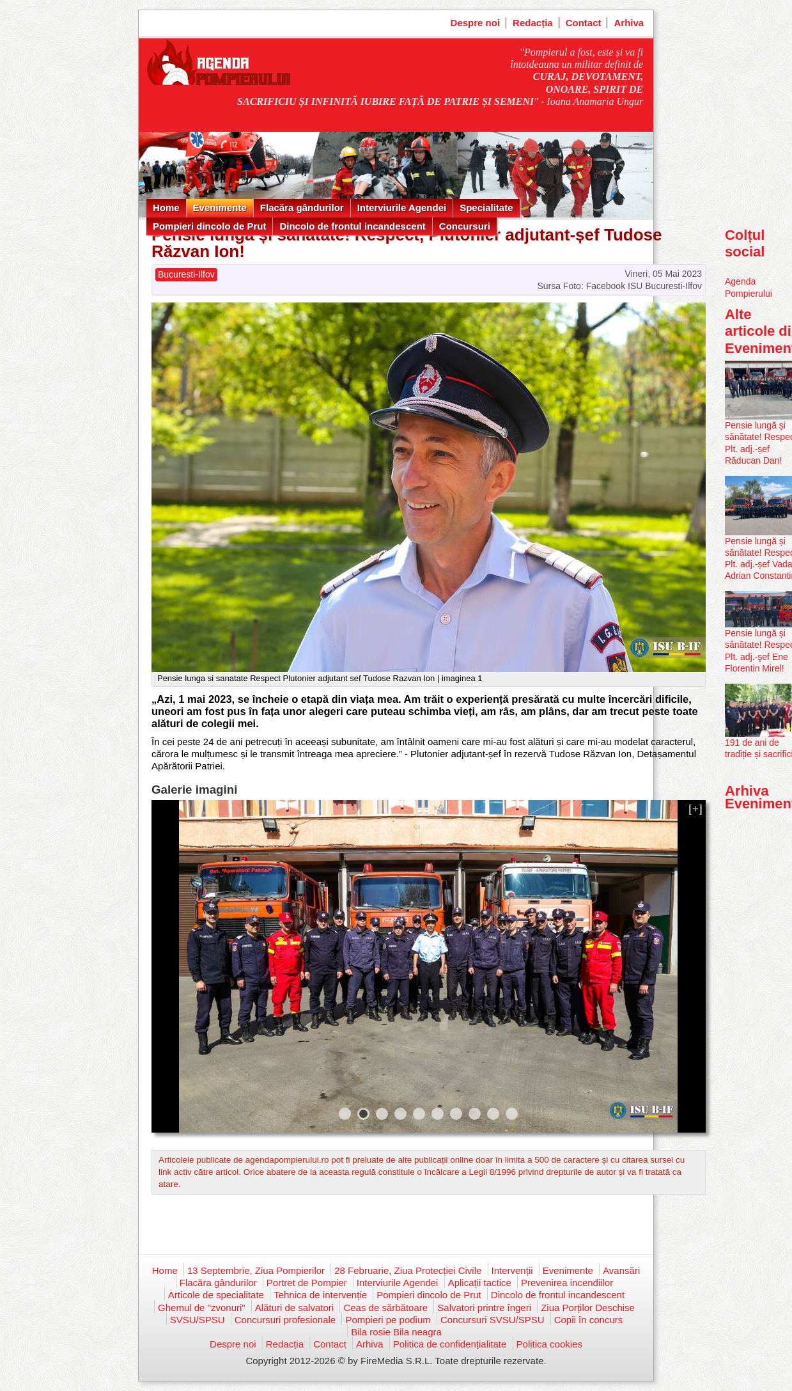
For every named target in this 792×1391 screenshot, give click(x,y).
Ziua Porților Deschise (588, 1307)
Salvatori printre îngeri (484, 1307)
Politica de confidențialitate (450, 1344)
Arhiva (629, 22)
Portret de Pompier (307, 1282)
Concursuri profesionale (285, 1319)
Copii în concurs (588, 1319)
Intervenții (512, 1270)
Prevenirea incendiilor (567, 1282)
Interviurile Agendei (401, 207)
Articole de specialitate (216, 1294)
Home (166, 207)
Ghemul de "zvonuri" (201, 1307)
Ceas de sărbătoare (385, 1307)
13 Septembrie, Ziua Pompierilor (256, 1270)
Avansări (621, 1270)
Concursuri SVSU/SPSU (492, 1319)
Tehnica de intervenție (320, 1294)
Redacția (533, 22)
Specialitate (486, 207)
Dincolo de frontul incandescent (352, 226)
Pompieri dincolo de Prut (210, 226)
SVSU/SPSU (197, 1319)
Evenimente (220, 207)
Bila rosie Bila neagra (396, 1331)
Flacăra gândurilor (302, 207)
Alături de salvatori (294, 1307)
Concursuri (464, 226)
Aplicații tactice (479, 1282)
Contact (584, 22)
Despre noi (476, 22)
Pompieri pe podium (387, 1319)
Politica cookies (549, 1344)
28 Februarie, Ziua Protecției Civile (407, 1270)
